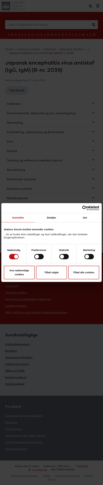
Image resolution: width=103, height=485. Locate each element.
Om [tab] (85, 217)
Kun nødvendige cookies (19, 272)
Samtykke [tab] (18, 217)
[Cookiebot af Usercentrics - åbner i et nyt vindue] (84, 208)
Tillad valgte (51, 272)
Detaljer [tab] (51, 217)
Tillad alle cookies (83, 272)
